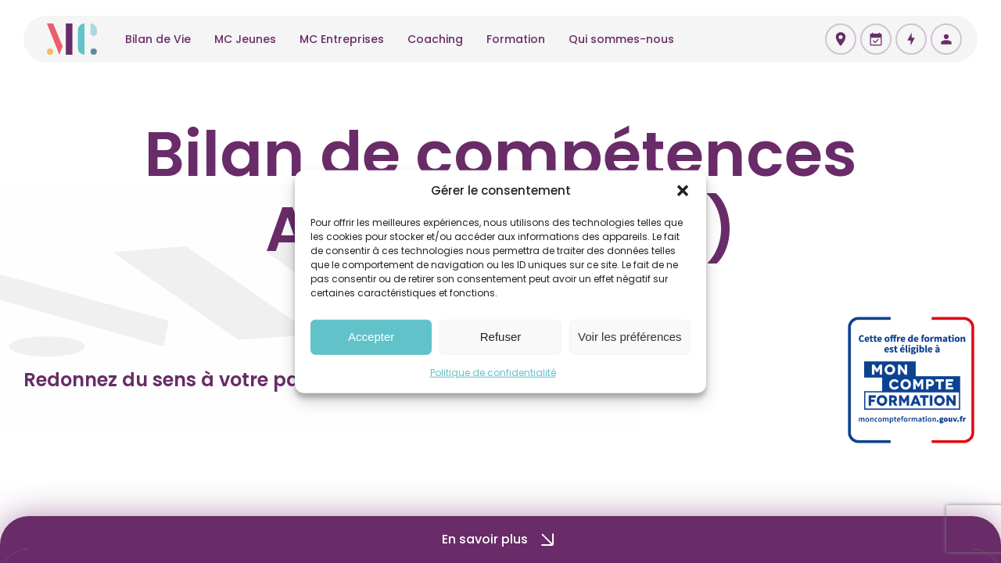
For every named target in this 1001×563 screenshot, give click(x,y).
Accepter (371, 336)
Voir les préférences (630, 336)
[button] (683, 191)
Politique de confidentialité (493, 371)
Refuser (501, 336)
